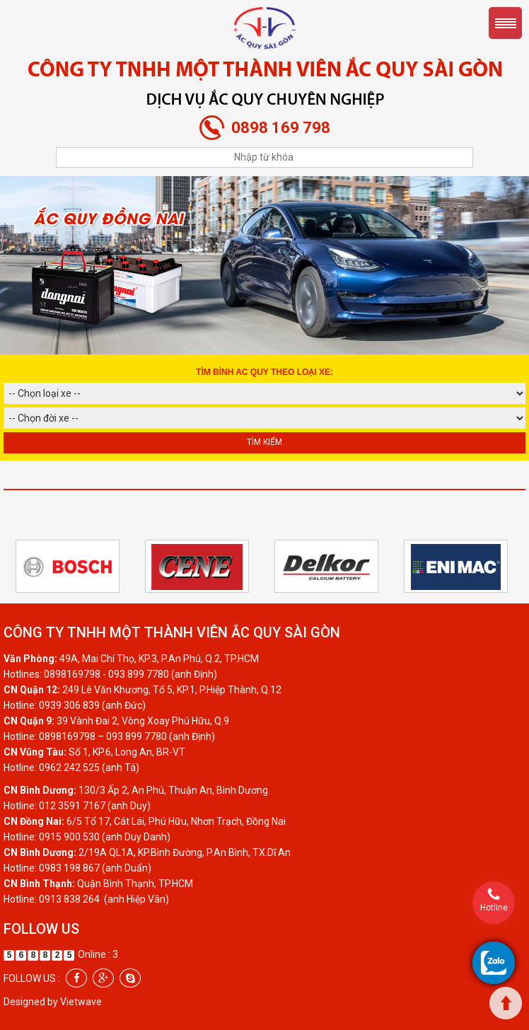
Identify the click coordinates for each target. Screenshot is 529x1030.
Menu (505, 23)
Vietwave (81, 1001)
